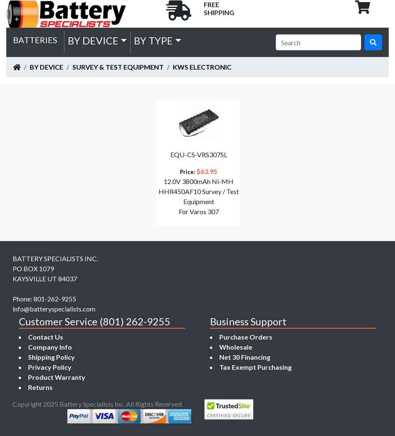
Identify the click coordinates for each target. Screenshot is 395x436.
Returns (40, 387)
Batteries (35, 40)
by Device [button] (93, 40)
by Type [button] (153, 40)
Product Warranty (56, 377)
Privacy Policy (50, 367)
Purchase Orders (245, 337)
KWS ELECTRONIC (202, 67)
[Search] (318, 42)
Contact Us (45, 337)
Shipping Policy (51, 357)
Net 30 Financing (244, 357)
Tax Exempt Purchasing (255, 367)
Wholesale (235, 347)
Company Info (50, 347)
